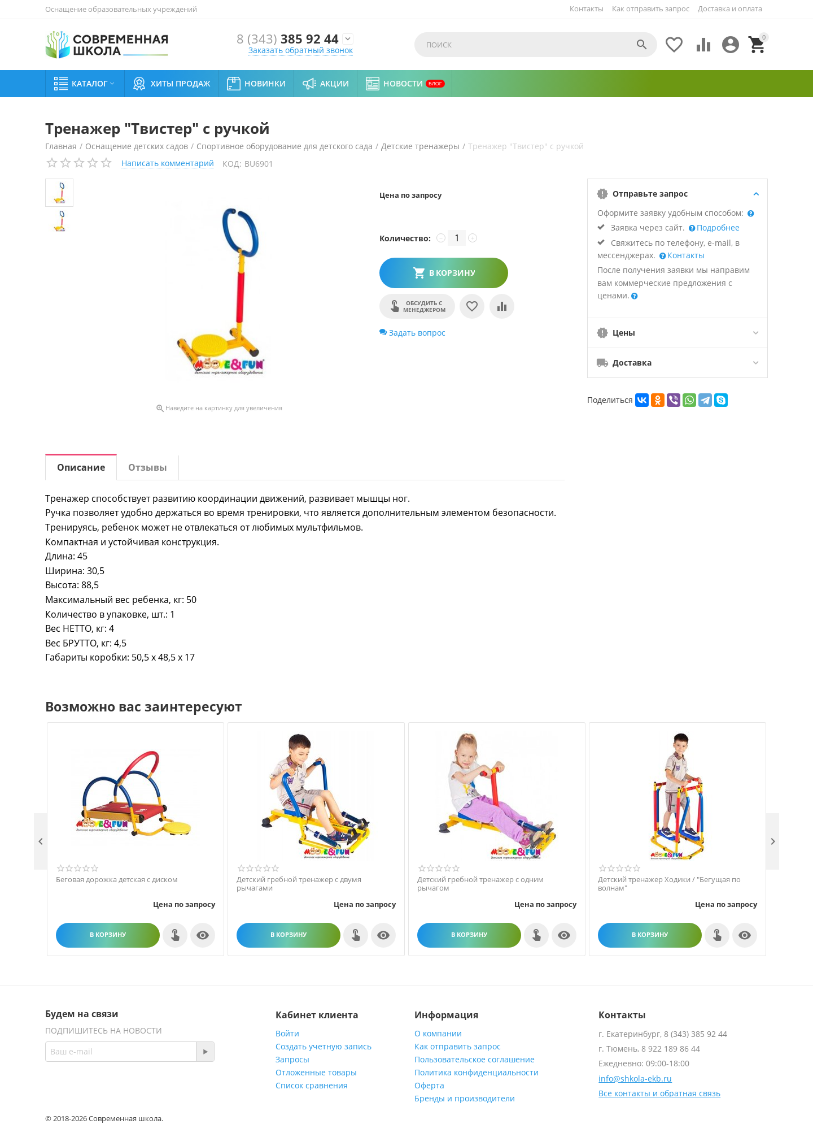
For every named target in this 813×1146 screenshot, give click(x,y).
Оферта (429, 1085)
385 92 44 (288, 39)
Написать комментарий (167, 163)
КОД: (232, 163)
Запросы (292, 1059)
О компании (438, 1033)
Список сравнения (312, 1085)
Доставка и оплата (730, 8)
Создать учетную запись (323, 1046)
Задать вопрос (412, 332)
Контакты (587, 8)
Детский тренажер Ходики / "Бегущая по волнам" (669, 884)
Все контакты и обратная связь (659, 1093)
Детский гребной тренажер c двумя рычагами (299, 884)
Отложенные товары (316, 1072)
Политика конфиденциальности (476, 1072)
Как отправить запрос (650, 8)
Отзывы (147, 467)
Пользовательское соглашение (474, 1059)
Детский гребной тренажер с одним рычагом (480, 884)
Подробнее (717, 227)
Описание (81, 467)
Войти (287, 1033)
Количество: (405, 238)
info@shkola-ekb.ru (635, 1078)
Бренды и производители (464, 1098)
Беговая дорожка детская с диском (117, 879)
